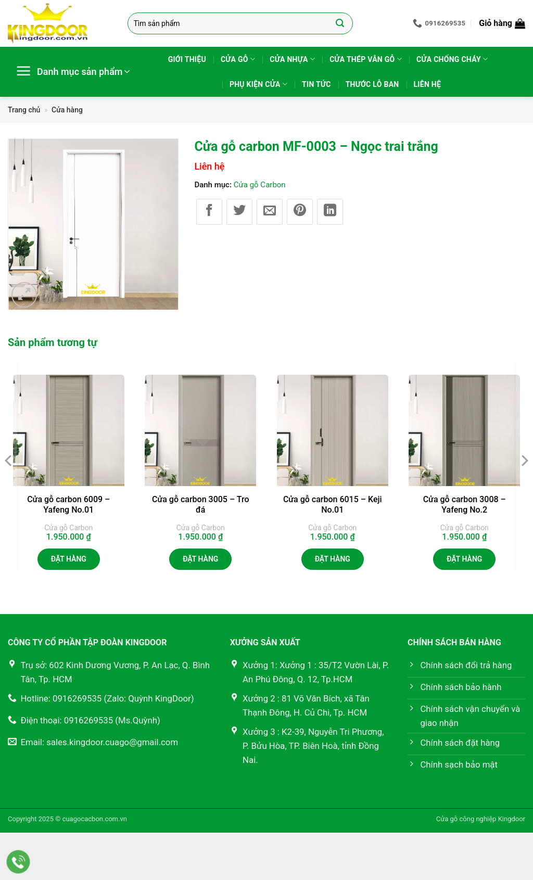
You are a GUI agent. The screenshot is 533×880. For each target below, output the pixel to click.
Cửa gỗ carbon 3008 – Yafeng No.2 (464, 504)
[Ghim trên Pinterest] (300, 212)
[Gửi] (340, 23)
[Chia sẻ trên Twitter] (239, 212)
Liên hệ (427, 84)
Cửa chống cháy (452, 59)
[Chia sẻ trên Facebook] (209, 212)
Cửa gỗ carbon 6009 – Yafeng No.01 (68, 504)
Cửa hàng (67, 110)
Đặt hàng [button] (68, 559)
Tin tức (316, 84)
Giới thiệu (187, 59)
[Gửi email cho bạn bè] (270, 212)
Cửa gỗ (238, 59)
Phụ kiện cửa (258, 84)
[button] (502, 23)
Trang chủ (24, 110)
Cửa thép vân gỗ (365, 59)
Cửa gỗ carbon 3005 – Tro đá (200, 504)
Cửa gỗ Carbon (260, 184)
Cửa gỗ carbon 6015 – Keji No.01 (332, 504)
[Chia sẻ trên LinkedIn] (330, 212)
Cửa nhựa (292, 59)
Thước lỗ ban (372, 84)
